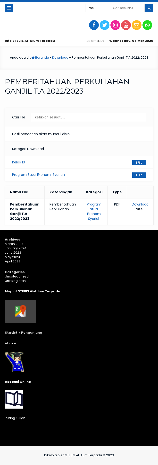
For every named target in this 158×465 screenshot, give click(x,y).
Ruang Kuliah (15, 418)
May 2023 (12, 257)
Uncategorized (17, 276)
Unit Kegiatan (15, 280)
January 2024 (15, 248)
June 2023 (13, 252)
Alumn (10, 343)
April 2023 (12, 261)
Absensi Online (18, 381)
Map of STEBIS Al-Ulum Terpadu (32, 291)
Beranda (40, 57)
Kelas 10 (79, 162)
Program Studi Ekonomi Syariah (79, 175)
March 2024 (14, 243)
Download (60, 57)
